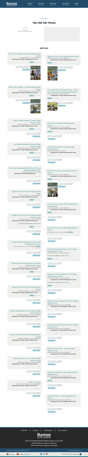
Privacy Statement (62, 430)
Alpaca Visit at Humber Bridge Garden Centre (63, 56)
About (77, 3)
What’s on (53, 3)
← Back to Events (44, 18)
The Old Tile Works (19, 66)
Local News (65, 3)
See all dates (38, 223)
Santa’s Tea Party (35, 382)
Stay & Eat (41, 3)
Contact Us (36, 430)
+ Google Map (25, 27)
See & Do (30, 3)
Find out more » (26, 69)
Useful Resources (48, 430)
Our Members (24, 430)
